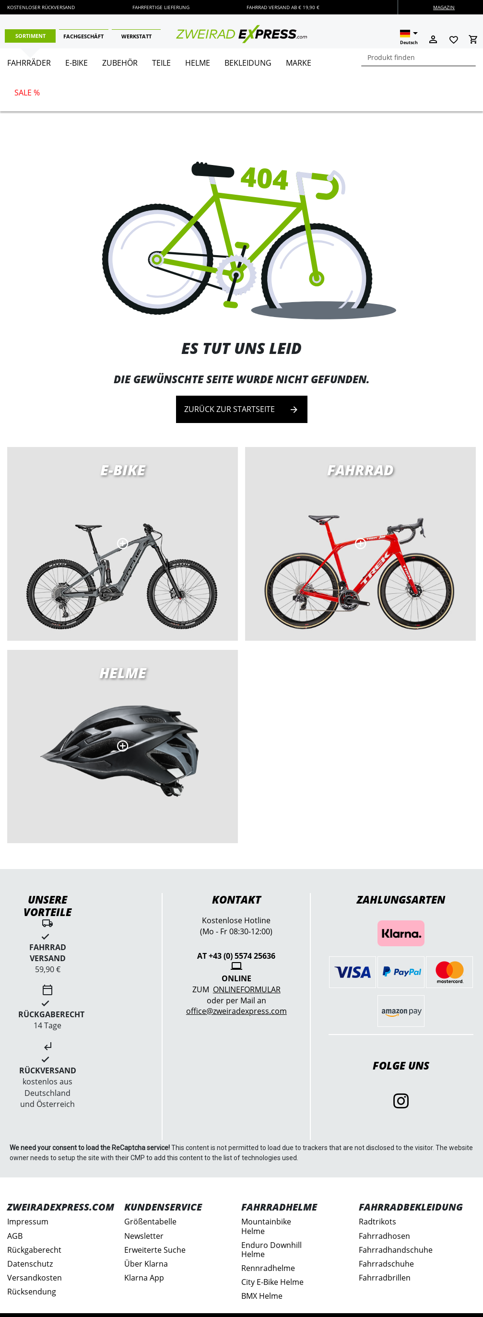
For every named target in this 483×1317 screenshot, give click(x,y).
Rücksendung (31, 1291)
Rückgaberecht (34, 1250)
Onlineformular (247, 989)
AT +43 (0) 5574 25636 (236, 956)
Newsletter (144, 1236)
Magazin (444, 7)
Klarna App (144, 1277)
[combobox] (418, 57)
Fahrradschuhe (386, 1263)
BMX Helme (262, 1296)
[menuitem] (29, 67)
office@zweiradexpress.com (236, 1011)
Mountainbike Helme (266, 1226)
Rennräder (360, 543)
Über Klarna (146, 1263)
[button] (409, 37)
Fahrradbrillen (385, 1277)
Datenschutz (30, 1263)
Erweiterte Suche (155, 1250)
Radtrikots (377, 1221)
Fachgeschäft (83, 36)
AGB (15, 1236)
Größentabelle (150, 1221)
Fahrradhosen (384, 1236)
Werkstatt (136, 36)
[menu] (238, 79)
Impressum (27, 1221)
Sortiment (30, 35)
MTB (122, 746)
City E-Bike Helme (272, 1282)
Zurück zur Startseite (241, 409)
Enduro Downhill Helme (271, 1249)
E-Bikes (122, 543)
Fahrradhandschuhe (396, 1250)
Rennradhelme (268, 1268)
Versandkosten (34, 1277)
